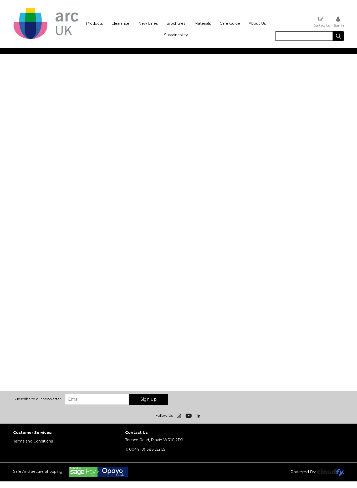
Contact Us (321, 21)
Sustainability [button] (176, 35)
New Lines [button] (148, 23)
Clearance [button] (120, 23)
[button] (338, 36)
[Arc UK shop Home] (46, 39)
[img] (179, 415)
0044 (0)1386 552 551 (146, 449)
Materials (202, 23)
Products (94, 23)
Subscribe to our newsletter (37, 399)
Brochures (175, 23)
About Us (257, 23)
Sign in (338, 21)
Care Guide (230, 23)
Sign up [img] (148, 399)
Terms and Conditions (33, 441)
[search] (304, 36)
